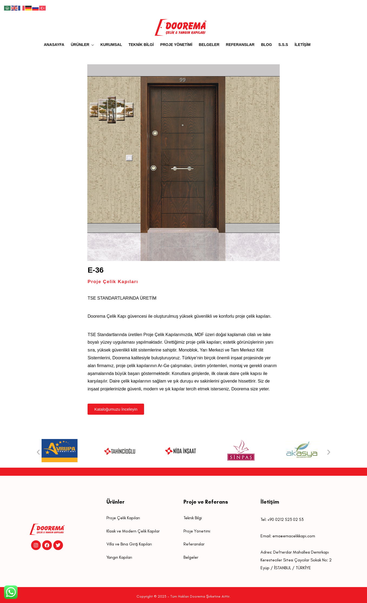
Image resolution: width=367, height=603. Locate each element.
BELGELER (209, 44)
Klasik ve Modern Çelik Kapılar (133, 531)
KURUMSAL (111, 44)
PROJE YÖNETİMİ (176, 44)
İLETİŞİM (303, 44)
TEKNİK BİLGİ (141, 44)
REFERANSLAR (240, 44)
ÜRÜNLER (80, 44)
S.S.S (283, 44)
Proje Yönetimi (197, 531)
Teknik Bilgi (193, 517)
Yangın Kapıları (119, 557)
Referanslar (194, 544)
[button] (38, 451)
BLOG (266, 44)
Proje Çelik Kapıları (123, 517)
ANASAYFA (54, 44)
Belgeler (191, 557)
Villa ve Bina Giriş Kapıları (129, 544)
